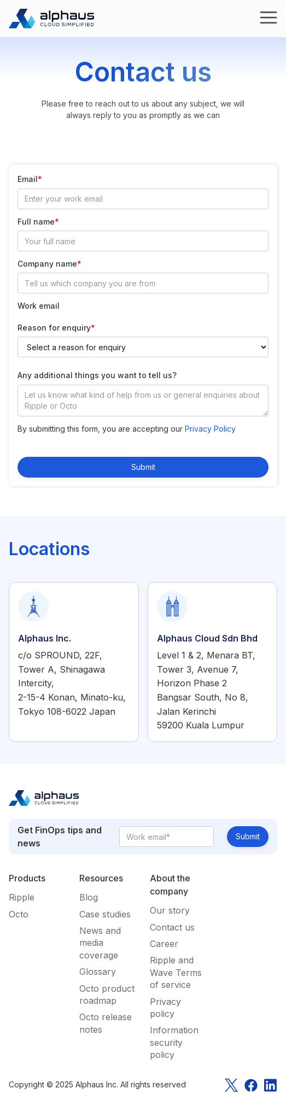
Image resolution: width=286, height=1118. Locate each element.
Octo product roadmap (107, 994)
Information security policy (174, 1042)
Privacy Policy (210, 428)
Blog (88, 897)
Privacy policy (165, 1007)
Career (164, 943)
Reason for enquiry (56, 327)
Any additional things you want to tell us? (97, 375)
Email (29, 179)
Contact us (172, 927)
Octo (18, 914)
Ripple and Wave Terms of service (176, 972)
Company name (49, 263)
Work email (38, 305)
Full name (38, 221)
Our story (170, 910)
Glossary (97, 971)
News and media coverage (100, 943)
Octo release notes (105, 1022)
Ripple (21, 897)
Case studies (105, 914)
